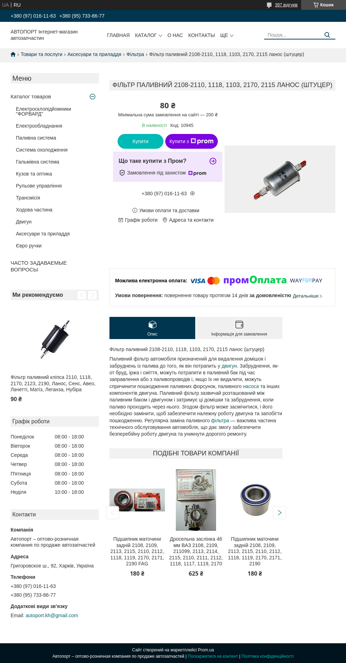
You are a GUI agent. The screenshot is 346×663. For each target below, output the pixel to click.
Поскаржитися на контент (213, 656)
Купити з (191, 141)
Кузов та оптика (34, 174)
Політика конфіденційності (267, 656)
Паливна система (36, 138)
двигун (229, 366)
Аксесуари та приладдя (94, 54)
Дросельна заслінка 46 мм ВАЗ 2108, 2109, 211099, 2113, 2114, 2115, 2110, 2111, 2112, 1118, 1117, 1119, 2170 (196, 551)
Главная (118, 35)
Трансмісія (28, 198)
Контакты (201, 35)
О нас (175, 35)
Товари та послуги (41, 54)
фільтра (220, 420)
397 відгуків (286, 4)
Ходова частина (34, 210)
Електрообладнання (39, 126)
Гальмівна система (37, 162)
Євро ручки (29, 245)
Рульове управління (39, 186)
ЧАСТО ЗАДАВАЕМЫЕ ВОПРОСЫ (39, 266)
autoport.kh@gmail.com (52, 615)
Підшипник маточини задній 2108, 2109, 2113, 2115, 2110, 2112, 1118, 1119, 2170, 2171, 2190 (255, 551)
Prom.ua (206, 649)
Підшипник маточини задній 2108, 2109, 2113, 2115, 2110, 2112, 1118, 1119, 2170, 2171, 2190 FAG (137, 551)
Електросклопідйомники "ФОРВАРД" (43, 111)
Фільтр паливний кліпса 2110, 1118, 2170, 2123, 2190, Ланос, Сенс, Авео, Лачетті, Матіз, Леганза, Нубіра (53, 383)
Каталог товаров (31, 96)
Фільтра (135, 54)
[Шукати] (327, 35)
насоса (251, 386)
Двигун (24, 222)
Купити (141, 141)
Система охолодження (41, 150)
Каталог (146, 35)
